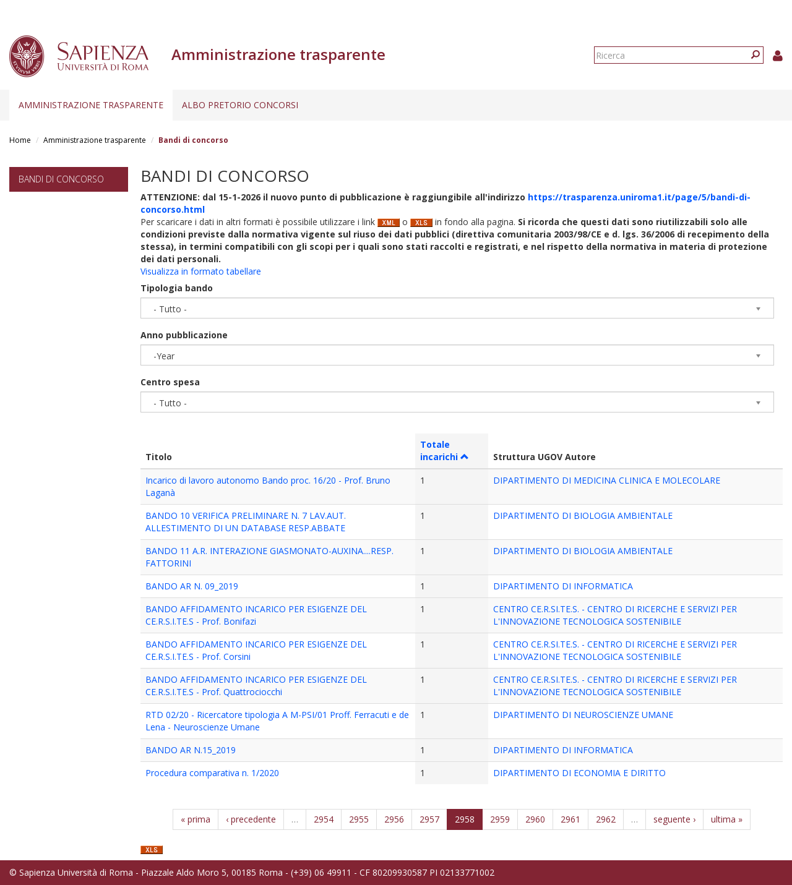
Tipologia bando (176, 288)
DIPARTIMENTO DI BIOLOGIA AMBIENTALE (583, 515)
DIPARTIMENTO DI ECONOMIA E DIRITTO (579, 773)
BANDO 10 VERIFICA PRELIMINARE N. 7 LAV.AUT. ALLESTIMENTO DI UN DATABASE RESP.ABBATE (245, 522)
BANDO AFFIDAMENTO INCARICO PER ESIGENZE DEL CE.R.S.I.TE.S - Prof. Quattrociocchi (256, 685)
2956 (394, 819)
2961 (570, 819)
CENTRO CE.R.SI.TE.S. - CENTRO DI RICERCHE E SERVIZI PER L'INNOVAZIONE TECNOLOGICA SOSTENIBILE (615, 615)
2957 (429, 819)
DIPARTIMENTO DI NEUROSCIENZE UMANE (583, 714)
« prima (195, 819)
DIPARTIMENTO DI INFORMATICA (563, 586)
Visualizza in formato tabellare (200, 271)
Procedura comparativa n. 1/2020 (212, 773)
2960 (535, 819)
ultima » (726, 819)
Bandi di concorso (61, 179)
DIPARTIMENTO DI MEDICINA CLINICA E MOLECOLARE (606, 480)
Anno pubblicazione (184, 335)
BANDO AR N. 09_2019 (191, 586)
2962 (606, 819)
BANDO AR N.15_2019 (190, 750)
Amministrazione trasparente (91, 105)
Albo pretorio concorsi (240, 105)
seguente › (674, 819)
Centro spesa (170, 382)
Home (20, 140)
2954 (324, 819)
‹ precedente (251, 819)
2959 (500, 819)
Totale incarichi (444, 450)
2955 (359, 819)
